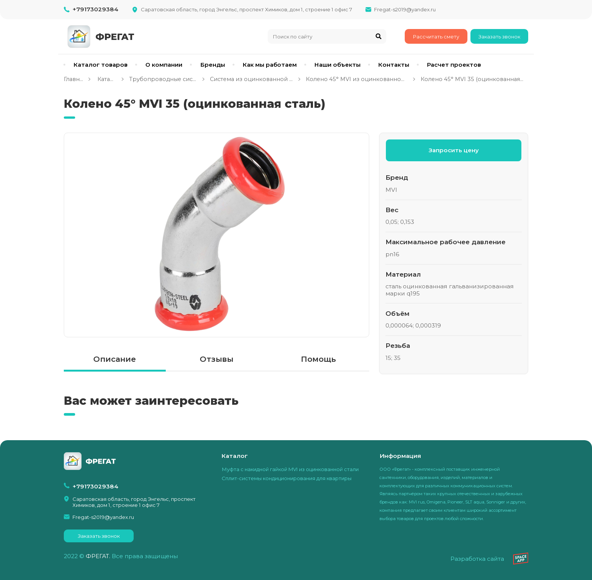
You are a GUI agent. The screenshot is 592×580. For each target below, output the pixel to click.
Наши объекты (337, 64)
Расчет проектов (454, 64)
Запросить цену (454, 150)
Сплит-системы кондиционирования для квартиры (287, 478)
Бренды (212, 64)
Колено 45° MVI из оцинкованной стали (356, 79)
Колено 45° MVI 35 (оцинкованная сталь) (472, 79)
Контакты (393, 64)
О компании (163, 64)
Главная (73, 79)
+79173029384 (95, 9)
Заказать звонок (499, 37)
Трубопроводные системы (163, 79)
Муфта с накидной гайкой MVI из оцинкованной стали (290, 469)
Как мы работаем (270, 64)
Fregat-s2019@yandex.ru (405, 9)
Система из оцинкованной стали (251, 79)
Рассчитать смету (436, 37)
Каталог (106, 79)
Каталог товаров (101, 64)
